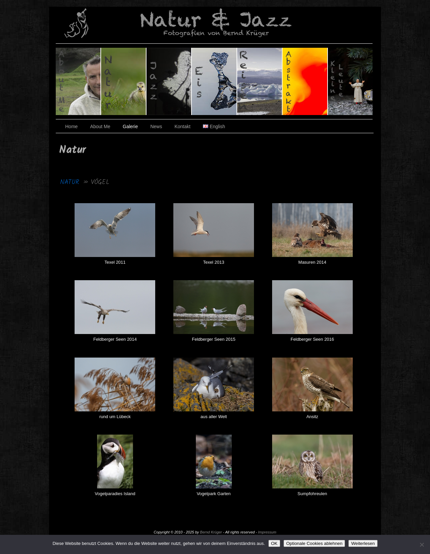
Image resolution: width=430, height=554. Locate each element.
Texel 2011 (115, 262)
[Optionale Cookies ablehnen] (421, 544)
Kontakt (182, 126)
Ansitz (312, 416)
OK (274, 543)
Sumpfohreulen (312, 493)
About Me (100, 126)
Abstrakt (305, 81)
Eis (214, 81)
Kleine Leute (350, 81)
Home (71, 126)
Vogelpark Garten (213, 493)
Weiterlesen (363, 543)
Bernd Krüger (211, 532)
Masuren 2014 (312, 262)
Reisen (260, 81)
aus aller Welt (214, 416)
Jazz (169, 81)
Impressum (267, 532)
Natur (123, 81)
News (156, 126)
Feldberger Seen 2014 (115, 339)
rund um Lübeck (115, 416)
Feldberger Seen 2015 (213, 339)
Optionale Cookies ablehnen (314, 543)
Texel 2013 (213, 262)
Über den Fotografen (78, 81)
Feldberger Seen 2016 (312, 339)
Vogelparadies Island (115, 493)
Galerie (130, 126)
